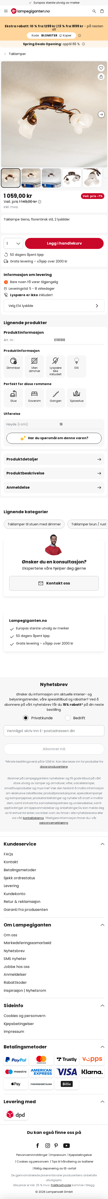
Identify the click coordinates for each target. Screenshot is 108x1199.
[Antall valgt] (13, 243)
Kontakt (11, 862)
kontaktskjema (33, 818)
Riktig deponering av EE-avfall (55, 1168)
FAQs (8, 854)
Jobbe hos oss (17, 966)
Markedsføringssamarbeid (27, 942)
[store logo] (33, 11)
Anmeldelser (15, 974)
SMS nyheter (15, 958)
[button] (10, 178)
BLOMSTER (51, 35)
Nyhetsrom (36, 990)
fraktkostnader (61, 1185)
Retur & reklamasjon (22, 901)
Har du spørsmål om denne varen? (58, 438)
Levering (11, 885)
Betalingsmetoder (20, 870)
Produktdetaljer (22, 459)
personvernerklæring (53, 823)
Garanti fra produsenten (26, 909)
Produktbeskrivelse (25, 473)
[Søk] (94, 11)
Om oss (10, 935)
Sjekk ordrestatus (19, 878)
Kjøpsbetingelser (19, 1023)
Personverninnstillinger (31, 1155)
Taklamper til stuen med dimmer (34, 524)
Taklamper (17, 54)
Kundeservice (20, 844)
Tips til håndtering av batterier (72, 1161)
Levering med (20, 1101)
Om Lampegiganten (27, 925)
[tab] (54, 877)
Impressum (14, 1031)
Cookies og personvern (24, 1015)
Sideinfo (13, 1005)
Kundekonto (14, 893)
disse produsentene (54, 767)
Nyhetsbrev (14, 951)
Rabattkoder (15, 982)
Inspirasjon (13, 990)
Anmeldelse (18, 487)
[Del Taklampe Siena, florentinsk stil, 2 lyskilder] (101, 76)
